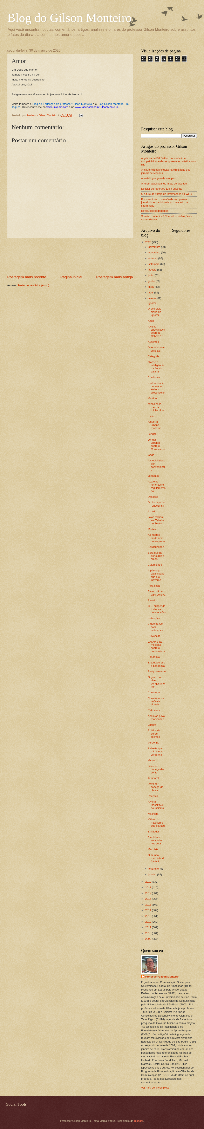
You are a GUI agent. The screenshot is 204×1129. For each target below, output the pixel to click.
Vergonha (153, 742)
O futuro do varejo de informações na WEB (166, 193)
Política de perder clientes (154, 733)
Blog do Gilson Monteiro (69, 18)
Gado (151, 454)
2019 (148, 881)
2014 (148, 910)
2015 (148, 904)
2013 (148, 915)
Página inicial (71, 277)
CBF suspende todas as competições (157, 609)
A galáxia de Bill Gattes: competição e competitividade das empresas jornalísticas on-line (168, 161)
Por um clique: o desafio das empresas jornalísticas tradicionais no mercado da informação (164, 202)
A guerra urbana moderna (154, 425)
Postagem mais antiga (114, 277)
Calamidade (155, 564)
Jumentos (153, 475)
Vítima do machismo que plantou (156, 822)
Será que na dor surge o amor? (156, 556)
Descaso (153, 496)
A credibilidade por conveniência (156, 465)
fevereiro (153, 868)
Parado (152, 600)
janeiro (152, 874)
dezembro (154, 246)
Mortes (152, 529)
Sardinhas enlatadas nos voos (155, 840)
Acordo (152, 511)
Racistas (153, 796)
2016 (148, 898)
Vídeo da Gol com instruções (155, 627)
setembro (154, 264)
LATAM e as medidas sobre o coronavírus (156, 646)
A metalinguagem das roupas (158, 178)
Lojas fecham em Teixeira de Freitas (156, 520)
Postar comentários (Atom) (33, 285)
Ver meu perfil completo (155, 1087)
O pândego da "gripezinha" (156, 504)
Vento (151, 760)
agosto (152, 269)
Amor (151, 320)
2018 (148, 887)
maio (151, 286)
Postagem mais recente (26, 277)
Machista (153, 813)
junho (152, 281)
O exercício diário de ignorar (154, 312)
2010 (148, 933)
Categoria (153, 356)
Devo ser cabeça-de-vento (156, 769)
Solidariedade (156, 547)
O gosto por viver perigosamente (156, 682)
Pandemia (154, 656)
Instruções (154, 618)
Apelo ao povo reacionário (156, 717)
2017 (148, 893)
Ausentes (153, 341)
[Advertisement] (70, 256)
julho (151, 275)
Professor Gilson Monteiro (162, 976)
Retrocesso (154, 710)
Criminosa (154, 377)
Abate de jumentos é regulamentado (157, 486)
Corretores (154, 692)
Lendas (152, 433)
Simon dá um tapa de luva (156, 593)
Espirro (152, 416)
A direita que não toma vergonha (155, 751)
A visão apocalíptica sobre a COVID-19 (156, 331)
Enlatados (153, 831)
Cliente (152, 724)
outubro (153, 258)
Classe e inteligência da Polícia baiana (156, 367)
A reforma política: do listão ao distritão (164, 183)
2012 (148, 921)
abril (151, 292)
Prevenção (154, 635)
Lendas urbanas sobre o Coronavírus (156, 444)
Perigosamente (157, 671)
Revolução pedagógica (154, 210)
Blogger (138, 1120)
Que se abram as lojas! (156, 349)
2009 (148, 938)
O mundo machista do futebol (156, 858)
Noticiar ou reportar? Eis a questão (161, 188)
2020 (148, 242)
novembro (154, 252)
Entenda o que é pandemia (156, 664)
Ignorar (152, 303)
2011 (148, 927)
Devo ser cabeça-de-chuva (156, 787)
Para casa (154, 585)
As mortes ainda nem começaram (156, 538)
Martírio (152, 398)
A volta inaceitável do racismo (156, 805)
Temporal (153, 778)
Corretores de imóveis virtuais (156, 701)
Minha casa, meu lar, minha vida (156, 407)
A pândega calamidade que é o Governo (156, 575)
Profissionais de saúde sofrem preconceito (156, 388)
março (152, 298)
